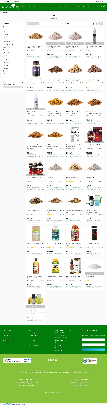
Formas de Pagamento (34, 335)
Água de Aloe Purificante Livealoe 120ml (94, 47)
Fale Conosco (5, 343)
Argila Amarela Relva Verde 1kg (35, 243)
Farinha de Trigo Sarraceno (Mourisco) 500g (53, 47)
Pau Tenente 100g (71, 177)
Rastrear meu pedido (60, 347)
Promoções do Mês (59, 332)
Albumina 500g (90, 177)
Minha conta (58, 342)
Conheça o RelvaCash (60, 335)
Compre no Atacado (6, 340)
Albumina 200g (50, 177)
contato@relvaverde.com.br (31, 372)
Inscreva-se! (93, 350)
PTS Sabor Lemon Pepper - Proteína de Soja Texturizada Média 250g (54, 113)
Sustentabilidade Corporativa (9, 338)
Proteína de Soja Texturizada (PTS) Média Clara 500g (34, 47)
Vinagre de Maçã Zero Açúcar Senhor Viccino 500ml (34, 277)
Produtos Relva (82, 7)
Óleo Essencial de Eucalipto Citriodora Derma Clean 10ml (93, 211)
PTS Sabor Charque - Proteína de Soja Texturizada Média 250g (74, 112)
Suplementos (91, 7)
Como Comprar (32, 338)
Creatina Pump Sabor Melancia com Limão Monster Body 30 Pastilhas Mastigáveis (93, 244)
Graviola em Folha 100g (33, 210)
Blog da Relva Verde (7, 333)
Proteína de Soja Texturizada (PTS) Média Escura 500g (54, 80)
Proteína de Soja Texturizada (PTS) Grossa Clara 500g (73, 80)
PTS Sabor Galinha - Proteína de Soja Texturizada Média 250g (55, 145)
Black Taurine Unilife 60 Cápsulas (35, 79)
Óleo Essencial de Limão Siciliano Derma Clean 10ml (35, 310)
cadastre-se (16, 1)
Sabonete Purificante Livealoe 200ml (34, 112)
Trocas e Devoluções (34, 345)
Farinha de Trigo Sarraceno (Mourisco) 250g (72, 47)
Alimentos (24, 7)
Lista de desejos (59, 350)
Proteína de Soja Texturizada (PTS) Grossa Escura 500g (93, 80)
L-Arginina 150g (90, 276)
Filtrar (12, 87)
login (10, 1)
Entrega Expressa (33, 340)
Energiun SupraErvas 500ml (34, 177)
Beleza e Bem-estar (48, 7)
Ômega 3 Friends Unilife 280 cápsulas (73, 244)
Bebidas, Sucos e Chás (35, 7)
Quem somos (5, 335)
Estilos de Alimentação (70, 7)
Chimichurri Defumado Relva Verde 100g (55, 211)
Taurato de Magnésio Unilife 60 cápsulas (55, 277)
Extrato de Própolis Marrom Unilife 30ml (73, 277)
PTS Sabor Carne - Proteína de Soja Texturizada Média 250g (35, 145)
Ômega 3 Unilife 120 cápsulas (54, 243)
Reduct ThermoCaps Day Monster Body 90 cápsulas (75, 145)
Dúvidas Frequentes (33, 333)
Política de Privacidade (34, 343)
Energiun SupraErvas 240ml (93, 145)
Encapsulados (58, 7)
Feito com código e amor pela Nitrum (53, 392)
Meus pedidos (58, 345)
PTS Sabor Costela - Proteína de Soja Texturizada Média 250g (94, 112)
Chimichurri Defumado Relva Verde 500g (74, 211)
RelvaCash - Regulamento (61, 337)
